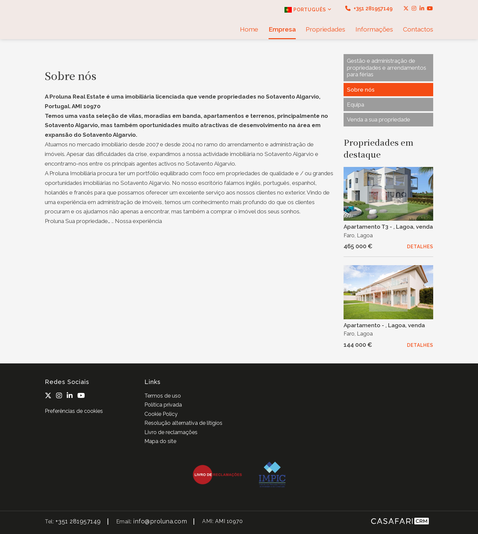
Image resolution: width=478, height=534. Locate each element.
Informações (374, 29)
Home (249, 29)
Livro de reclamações (171, 432)
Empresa (282, 29)
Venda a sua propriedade (378, 119)
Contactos (418, 29)
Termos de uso (162, 396)
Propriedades (325, 29)
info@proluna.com (160, 521)
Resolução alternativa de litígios (183, 423)
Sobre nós (360, 89)
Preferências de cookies (74, 411)
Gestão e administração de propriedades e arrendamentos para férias (386, 67)
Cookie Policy (161, 414)
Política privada (163, 405)
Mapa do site (160, 441)
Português (308, 10)
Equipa (355, 104)
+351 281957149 (369, 8)
